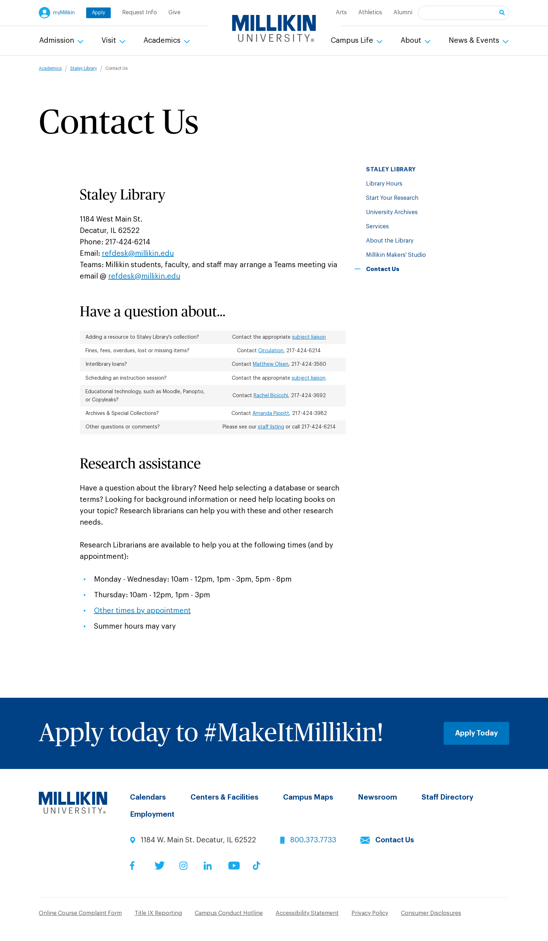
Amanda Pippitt (270, 413)
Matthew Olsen (270, 364)
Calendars (148, 797)
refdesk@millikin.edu (138, 253)
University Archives (392, 212)
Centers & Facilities (225, 797)
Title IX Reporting (158, 913)
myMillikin (64, 12)
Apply (98, 12)
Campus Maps (308, 797)
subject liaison (309, 337)
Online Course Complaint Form (80, 913)
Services (377, 226)
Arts (341, 12)
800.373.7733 (313, 840)
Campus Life (353, 40)
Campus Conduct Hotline (229, 913)
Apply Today (476, 733)
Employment (152, 814)
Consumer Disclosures (431, 913)
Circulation (270, 350)
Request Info (139, 12)
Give (174, 12)
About (412, 40)
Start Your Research (392, 198)
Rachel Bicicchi (271, 395)
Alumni (402, 12)
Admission (57, 40)
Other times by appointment (142, 610)
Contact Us (394, 840)
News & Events (475, 40)
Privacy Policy (369, 913)
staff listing (271, 427)
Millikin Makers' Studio (396, 255)
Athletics (370, 12)
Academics (162, 40)
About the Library (389, 241)
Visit (109, 40)
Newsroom (377, 797)
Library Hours (384, 184)
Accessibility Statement (307, 913)
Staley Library (83, 68)
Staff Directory (447, 797)
